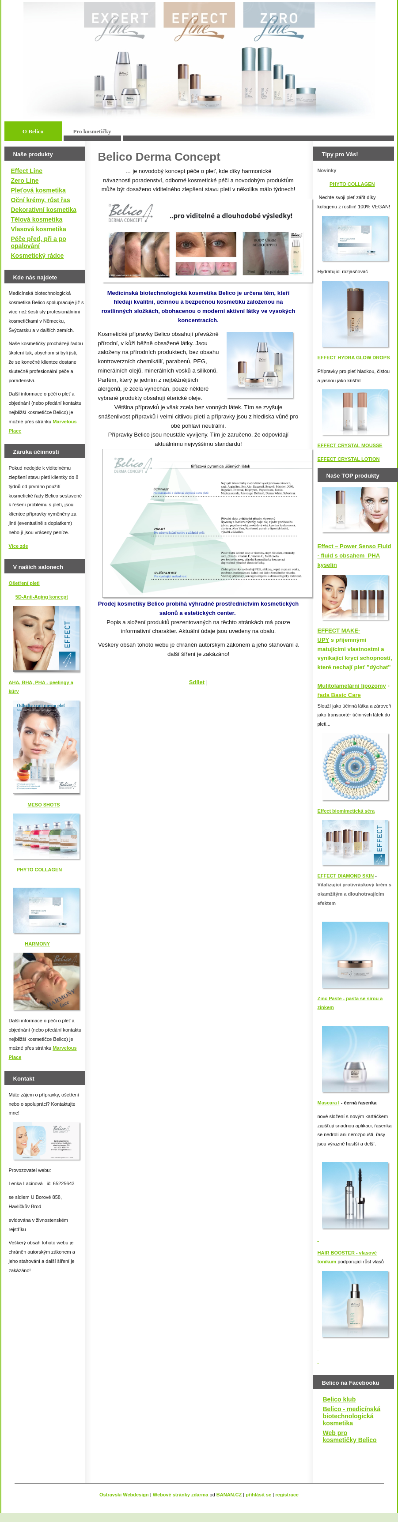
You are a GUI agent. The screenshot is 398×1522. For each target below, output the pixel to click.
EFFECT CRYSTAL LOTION (349, 459)
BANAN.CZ (229, 1494)
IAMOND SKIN (357, 875)
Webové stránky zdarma (180, 1494)
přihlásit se (258, 1494)
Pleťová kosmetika (38, 190)
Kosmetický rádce (37, 255)
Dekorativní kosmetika (44, 209)
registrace (287, 1494)
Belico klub (339, 1399)
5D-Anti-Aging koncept (41, 596)
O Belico (33, 131)
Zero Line (25, 180)
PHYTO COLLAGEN (39, 869)
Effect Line (27, 170)
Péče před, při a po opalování (38, 242)
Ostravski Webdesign (124, 1494)
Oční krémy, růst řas (40, 199)
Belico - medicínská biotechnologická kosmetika (352, 1416)
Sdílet (197, 682)
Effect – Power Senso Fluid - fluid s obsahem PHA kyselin (354, 555)
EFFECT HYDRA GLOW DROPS (354, 357)
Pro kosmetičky (92, 131)
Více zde (18, 546)
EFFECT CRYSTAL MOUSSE (350, 445)
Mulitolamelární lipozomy (352, 685)
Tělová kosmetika (37, 219)
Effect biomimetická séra (346, 811)
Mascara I (329, 1102)
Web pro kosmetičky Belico (350, 1436)
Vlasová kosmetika (38, 229)
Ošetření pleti (24, 583)
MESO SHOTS (43, 804)
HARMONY (37, 943)
